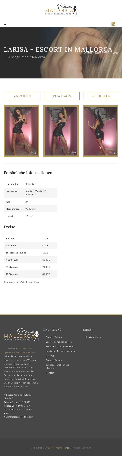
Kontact (50, 372)
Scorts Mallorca (93, 337)
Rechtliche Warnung (81, 447)
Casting (50, 355)
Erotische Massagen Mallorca (60, 351)
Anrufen (22, 96)
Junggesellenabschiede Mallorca (57, 366)
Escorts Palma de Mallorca (59, 341)
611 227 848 (22, 402)
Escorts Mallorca (54, 337)
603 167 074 (22, 405)
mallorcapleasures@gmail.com (18, 416)
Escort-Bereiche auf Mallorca (60, 346)
